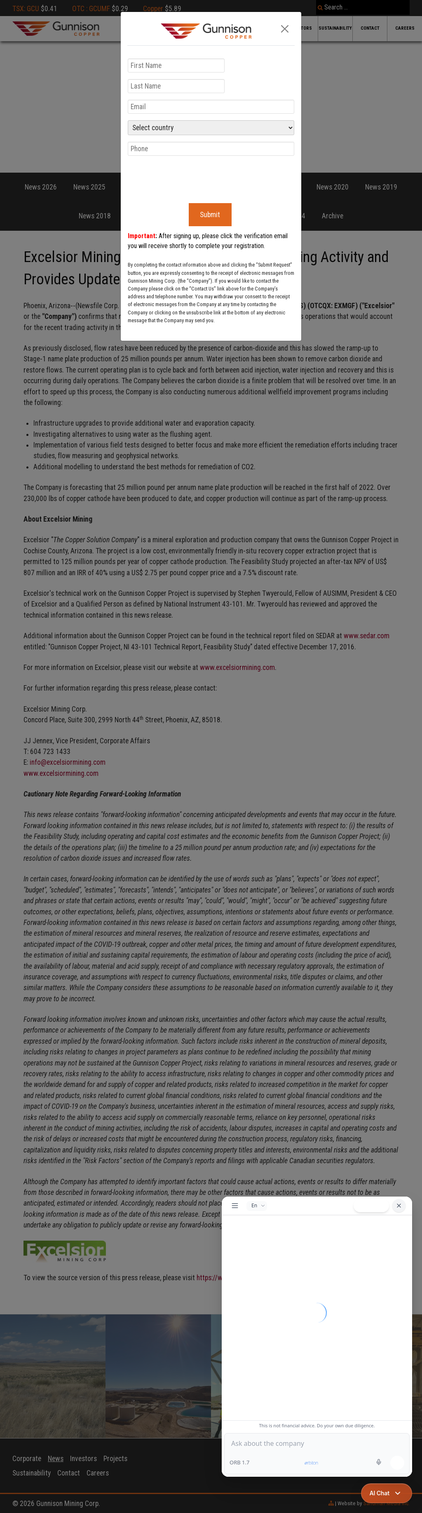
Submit (210, 215)
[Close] (284, 29)
